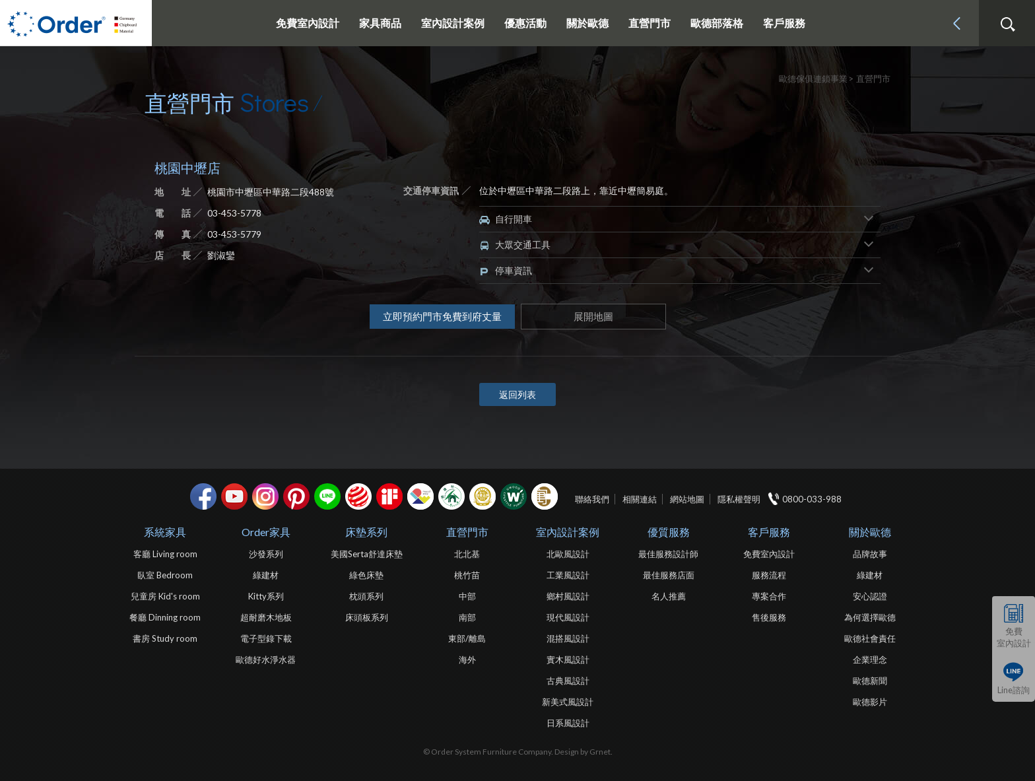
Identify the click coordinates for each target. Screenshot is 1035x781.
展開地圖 (593, 316)
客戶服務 (769, 532)
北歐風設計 (568, 554)
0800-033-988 (812, 499)
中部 (467, 596)
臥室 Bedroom (165, 575)
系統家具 (165, 532)
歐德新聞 (870, 680)
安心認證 (870, 596)
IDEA (420, 496)
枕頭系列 (366, 596)
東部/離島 (467, 638)
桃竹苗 (467, 575)
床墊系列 (366, 532)
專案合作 (769, 596)
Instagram (265, 496)
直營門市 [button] (649, 23)
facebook (203, 496)
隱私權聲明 (739, 499)
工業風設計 (568, 575)
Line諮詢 (1013, 690)
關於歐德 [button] (587, 23)
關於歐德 (870, 532)
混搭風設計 (568, 638)
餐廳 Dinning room (165, 617)
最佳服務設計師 (668, 554)
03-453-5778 (234, 213)
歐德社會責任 (870, 638)
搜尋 (1007, 24)
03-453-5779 (234, 234)
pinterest (296, 496)
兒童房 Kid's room (165, 596)
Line (327, 496)
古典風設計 (568, 680)
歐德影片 (870, 701)
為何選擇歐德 (870, 617)
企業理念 (870, 659)
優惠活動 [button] (525, 23)
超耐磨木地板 (266, 617)
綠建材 (451, 496)
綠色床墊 (366, 575)
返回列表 (517, 394)
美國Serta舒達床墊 (367, 554)
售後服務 (769, 617)
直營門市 (467, 532)
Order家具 (266, 532)
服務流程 (769, 575)
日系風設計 (568, 723)
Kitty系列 (266, 596)
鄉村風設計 (568, 596)
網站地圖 (687, 499)
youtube (234, 496)
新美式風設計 (567, 701)
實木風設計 (568, 659)
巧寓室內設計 (544, 496)
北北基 (467, 554)
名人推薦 (668, 596)
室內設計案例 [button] (452, 23)
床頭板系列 (366, 617)
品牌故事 (870, 554)
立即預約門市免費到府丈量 (442, 316)
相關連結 (639, 499)
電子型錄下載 (266, 638)
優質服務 (669, 532)
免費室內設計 (307, 23)
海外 (467, 659)
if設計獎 (389, 496)
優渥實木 (513, 496)
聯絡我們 (592, 499)
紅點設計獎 (358, 496)
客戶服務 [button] (784, 23)
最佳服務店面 (668, 575)
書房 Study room (165, 638)
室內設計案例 (567, 532)
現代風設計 (568, 617)
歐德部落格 (716, 23)
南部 (467, 617)
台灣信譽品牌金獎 (482, 496)
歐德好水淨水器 (266, 659)
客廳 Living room (165, 554)
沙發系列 (266, 554)
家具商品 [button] (380, 23)
